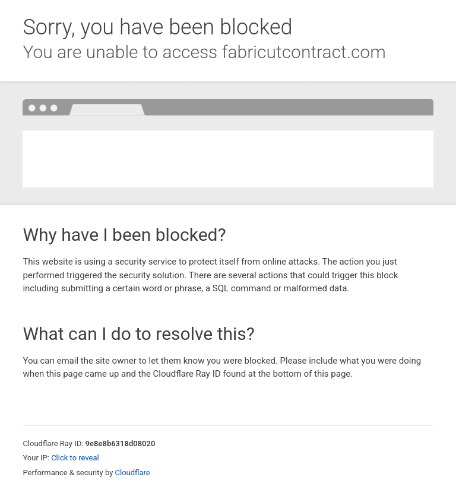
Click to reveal (75, 457)
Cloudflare (132, 472)
